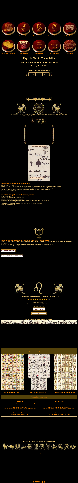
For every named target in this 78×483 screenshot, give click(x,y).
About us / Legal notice (39, 453)
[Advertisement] (39, 11)
